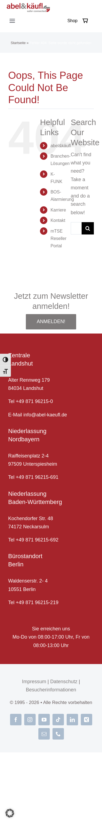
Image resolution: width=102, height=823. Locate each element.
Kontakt (58, 220)
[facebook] (15, 719)
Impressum (34, 681)
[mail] (44, 734)
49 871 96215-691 (38, 477)
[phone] (58, 734)
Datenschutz (63, 681)
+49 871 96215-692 (37, 540)
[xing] (86, 719)
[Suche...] (76, 228)
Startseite (18, 43)
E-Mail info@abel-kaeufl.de (37, 415)
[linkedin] (72, 719)
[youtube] (44, 719)
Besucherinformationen (51, 689)
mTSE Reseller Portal (59, 238)
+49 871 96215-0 (34, 401)
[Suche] (88, 228)
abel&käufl (61, 145)
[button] (10, 813)
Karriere (58, 210)
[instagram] (30, 719)
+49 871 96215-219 (37, 602)
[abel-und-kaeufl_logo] (28, 5)
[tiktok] (58, 719)
